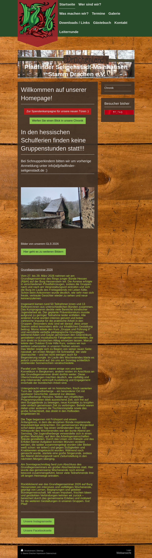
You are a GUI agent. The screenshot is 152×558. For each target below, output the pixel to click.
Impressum (41, 553)
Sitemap (40, 551)
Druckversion (28, 551)
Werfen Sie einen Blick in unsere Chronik (57, 120)
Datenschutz (51, 553)
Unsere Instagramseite (37, 521)
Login (129, 550)
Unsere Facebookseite (37, 530)
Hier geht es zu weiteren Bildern (43, 251)
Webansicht (123, 552)
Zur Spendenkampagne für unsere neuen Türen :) (58, 111)
